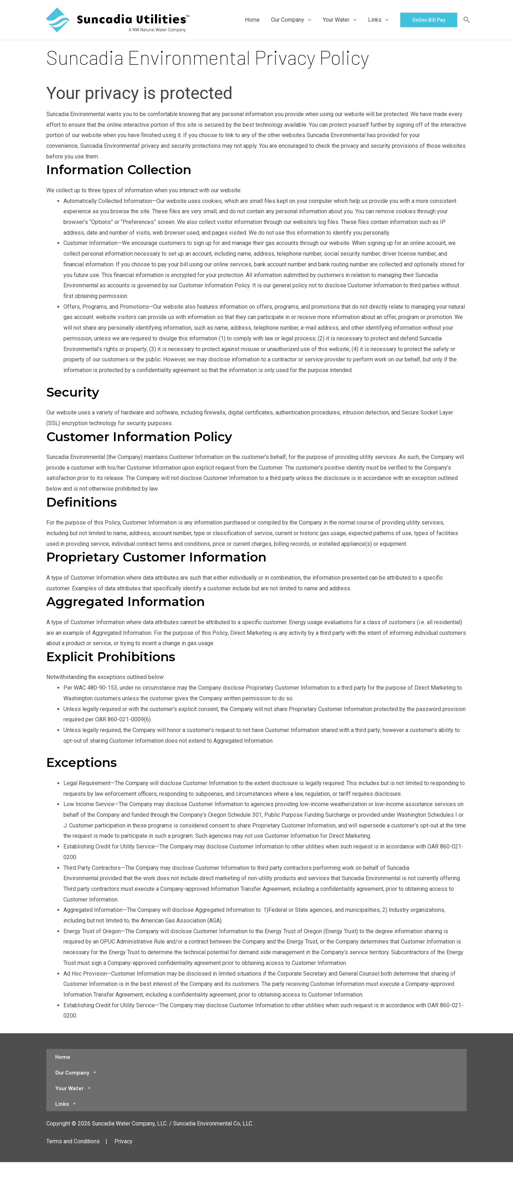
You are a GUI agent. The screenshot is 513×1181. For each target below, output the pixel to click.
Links (375, 19)
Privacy (124, 1144)
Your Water (336, 19)
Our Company (287, 19)
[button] (428, 19)
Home (252, 19)
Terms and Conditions (73, 1144)
